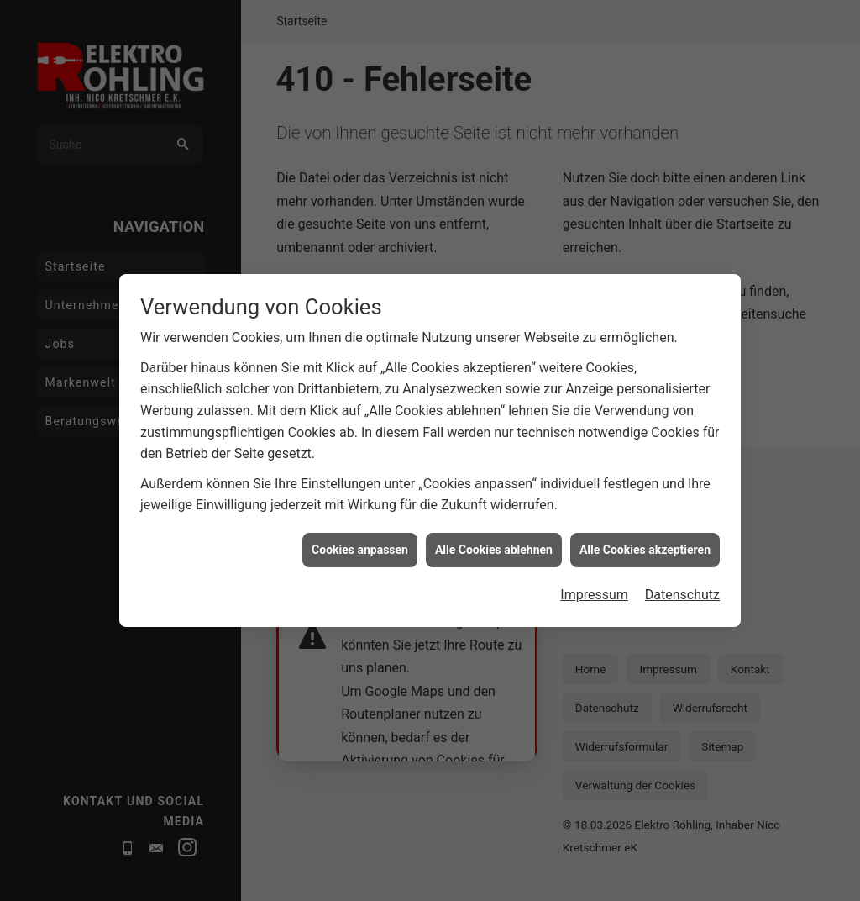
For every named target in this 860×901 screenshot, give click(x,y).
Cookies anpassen (360, 538)
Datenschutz (682, 584)
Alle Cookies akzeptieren (645, 538)
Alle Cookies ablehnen (494, 538)
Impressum (594, 584)
